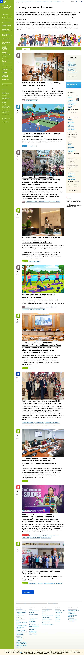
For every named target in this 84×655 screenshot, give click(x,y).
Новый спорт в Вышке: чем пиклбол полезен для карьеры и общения (41, 134)
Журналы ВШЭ (58, 619)
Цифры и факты (19, 608)
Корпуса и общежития (20, 618)
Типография (57, 615)
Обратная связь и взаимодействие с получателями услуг (33, 633)
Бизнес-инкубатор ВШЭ (34, 626)
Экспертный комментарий (5, 76)
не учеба (30, 146)
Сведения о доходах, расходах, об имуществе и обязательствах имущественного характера (21, 633)
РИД (3, 64)
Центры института (6, 17)
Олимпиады (31, 612)
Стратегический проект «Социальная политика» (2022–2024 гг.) (6, 41)
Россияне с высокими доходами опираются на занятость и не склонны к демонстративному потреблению (41, 239)
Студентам (4, 72)
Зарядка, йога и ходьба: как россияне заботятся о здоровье (38, 295)
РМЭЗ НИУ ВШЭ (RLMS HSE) (5, 35)
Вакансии (4, 82)
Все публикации (73, 190)
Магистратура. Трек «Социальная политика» (6, 60)
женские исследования (35, 537)
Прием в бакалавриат (33, 614)
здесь (76, 651)
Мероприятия (73, 57)
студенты (38, 535)
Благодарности (5, 79)
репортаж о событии (39, 422)
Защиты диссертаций (46, 617)
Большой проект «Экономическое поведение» (6, 30)
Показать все (72, 76)
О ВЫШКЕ (18, 607)
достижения (32, 535)
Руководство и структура (21, 610)
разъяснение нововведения (44, 307)
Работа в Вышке (19, 647)
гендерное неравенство (53, 535)
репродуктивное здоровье (49, 583)
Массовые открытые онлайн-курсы (72, 620)
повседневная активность (37, 425)
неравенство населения (44, 201)
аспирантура (44, 535)
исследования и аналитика (31, 100)
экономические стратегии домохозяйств (31, 204)
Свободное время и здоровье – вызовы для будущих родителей (41, 572)
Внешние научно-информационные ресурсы (47, 623)
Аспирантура (31, 619)
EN (73, 1)
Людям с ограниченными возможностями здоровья (21, 643)
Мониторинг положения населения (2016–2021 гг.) (6, 54)
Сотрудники (4, 19)
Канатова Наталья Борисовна (5, 99)
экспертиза (36, 367)
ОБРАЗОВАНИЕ (33, 607)
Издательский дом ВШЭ (60, 610)
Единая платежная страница (21, 645)
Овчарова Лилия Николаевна (5, 94)
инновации (54, 307)
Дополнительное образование (32, 622)
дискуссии (31, 367)
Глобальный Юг (25, 537)
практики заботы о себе (27, 309)
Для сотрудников (6, 84)
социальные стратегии (55, 201)
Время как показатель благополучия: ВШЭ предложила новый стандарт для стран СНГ (41, 402)
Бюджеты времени (26, 425)
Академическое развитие (47, 619)
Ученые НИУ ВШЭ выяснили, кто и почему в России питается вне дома (41, 83)
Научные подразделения (53, 602)
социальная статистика (56, 425)
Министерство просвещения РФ (71, 612)
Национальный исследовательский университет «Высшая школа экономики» (31, 602)
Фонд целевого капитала (21, 625)
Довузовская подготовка (34, 610)
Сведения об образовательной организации (20, 639)
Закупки (17, 620)
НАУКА (44, 607)
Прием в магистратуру (33, 617)
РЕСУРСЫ (57, 607)
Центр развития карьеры (34, 624)
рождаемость (59, 583)
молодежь (40, 583)
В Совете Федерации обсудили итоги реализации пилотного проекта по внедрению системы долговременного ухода (39, 462)
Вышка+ (30, 616)
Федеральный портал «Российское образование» (72, 617)
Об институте (5, 14)
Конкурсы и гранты (46, 621)
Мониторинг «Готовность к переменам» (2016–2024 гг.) (5, 47)
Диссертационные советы (47, 615)
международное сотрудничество (52, 422)
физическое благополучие (39, 309)
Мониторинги (45, 613)
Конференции (5, 69)
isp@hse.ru (7, 121)
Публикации (57, 621)
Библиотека (57, 608)
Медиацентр (57, 617)
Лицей (30, 608)
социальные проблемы (46, 537)
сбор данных (46, 425)
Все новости (28, 592)
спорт (34, 146)
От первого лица (6, 22)
